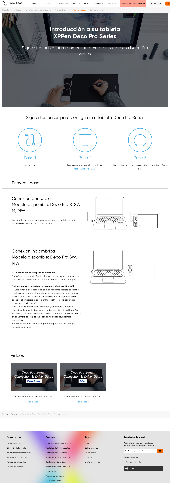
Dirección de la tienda (16, 448)
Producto (35, 3)
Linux (93, 169)
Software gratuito (98, 10)
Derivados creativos (54, 481)
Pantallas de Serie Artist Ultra (58, 443)
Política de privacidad (16, 462)
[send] (160, 451)
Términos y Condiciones (17, 457)
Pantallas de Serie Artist (56, 453)
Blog (87, 443)
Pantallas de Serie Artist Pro (58, 448)
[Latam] (143, 468)
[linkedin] (139, 462)
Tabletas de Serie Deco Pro (23, 414)
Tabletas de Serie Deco (56, 462)
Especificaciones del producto (37, 10)
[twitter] (135, 462)
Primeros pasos (79, 10)
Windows (84, 169)
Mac (76, 169)
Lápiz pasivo (51, 471)
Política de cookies (15, 467)
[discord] (131, 462)
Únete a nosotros (92, 462)
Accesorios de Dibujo (55, 476)
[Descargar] (112, 3)
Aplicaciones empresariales (19, 453)
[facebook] (126, 462)
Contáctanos (90, 453)
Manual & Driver (62, 10)
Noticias (88, 457)
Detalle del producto (11, 10)
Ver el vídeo (34, 401)
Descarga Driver (14, 443)
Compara (157, 3)
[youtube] (143, 462)
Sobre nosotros (91, 448)
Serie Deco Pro (44, 414)
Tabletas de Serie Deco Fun (58, 467)
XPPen (5, 414)
